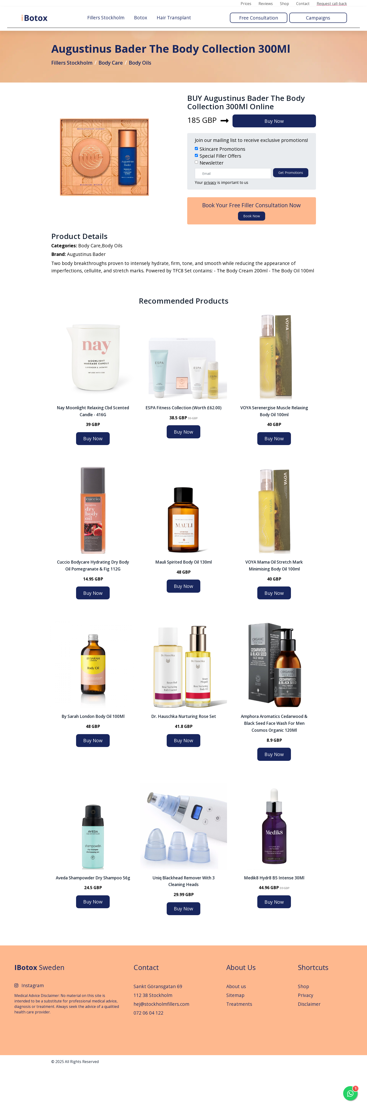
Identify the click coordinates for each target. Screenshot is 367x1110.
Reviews (265, 3)
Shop (284, 3)
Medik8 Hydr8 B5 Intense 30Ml (274, 919)
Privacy (305, 1036)
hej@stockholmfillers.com (161, 1045)
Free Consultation (258, 17)
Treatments (239, 1045)
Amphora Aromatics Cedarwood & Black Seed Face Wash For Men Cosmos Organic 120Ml (274, 764)
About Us (241, 1008)
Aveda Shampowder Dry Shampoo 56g (93, 919)
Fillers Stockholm (105, 17)
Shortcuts (313, 1008)
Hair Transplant (174, 17)
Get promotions (290, 209)
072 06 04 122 (148, 1054)
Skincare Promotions (222, 185)
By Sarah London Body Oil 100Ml (93, 758)
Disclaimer (309, 1045)
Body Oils (148, 82)
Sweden (39, 1008)
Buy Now (277, 157)
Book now (251, 252)
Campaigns (318, 17)
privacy (210, 218)
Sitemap (235, 1036)
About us (236, 1028)
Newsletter (211, 199)
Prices (246, 3)
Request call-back (332, 3)
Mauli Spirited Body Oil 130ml (183, 603)
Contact (303, 3)
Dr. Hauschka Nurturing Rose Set (183, 758)
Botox (140, 17)
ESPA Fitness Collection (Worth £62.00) (183, 449)
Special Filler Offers (220, 192)
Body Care (116, 82)
